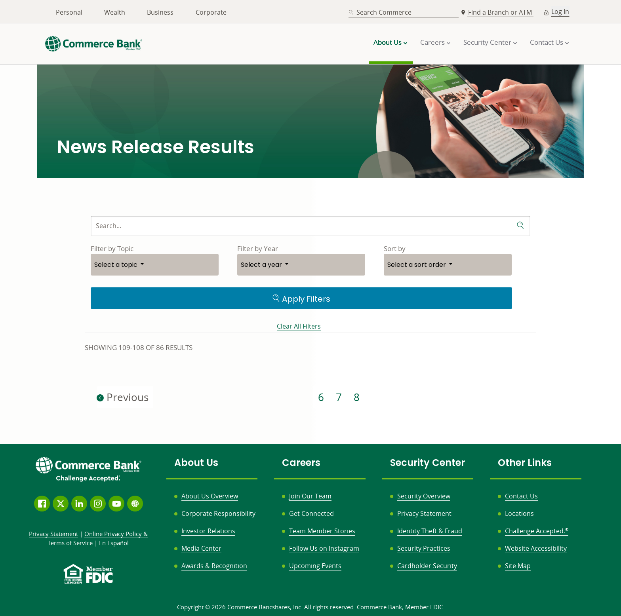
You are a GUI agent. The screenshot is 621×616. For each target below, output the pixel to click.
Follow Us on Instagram (324, 548)
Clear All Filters (299, 326)
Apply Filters (301, 298)
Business (160, 12)
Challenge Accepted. (536, 531)
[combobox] (404, 12)
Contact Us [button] (546, 42)
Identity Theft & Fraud (429, 531)
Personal (69, 12)
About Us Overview (209, 496)
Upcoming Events (315, 565)
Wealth (114, 12)
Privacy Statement (424, 513)
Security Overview (423, 496)
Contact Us (521, 496)
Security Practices (423, 548)
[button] (155, 265)
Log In (560, 11)
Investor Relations (208, 531)
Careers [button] (432, 42)
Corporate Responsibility (218, 513)
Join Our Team (310, 496)
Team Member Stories (322, 531)
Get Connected (311, 513)
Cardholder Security (427, 565)
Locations (519, 513)
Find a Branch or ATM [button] (500, 12)
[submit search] (520, 225)
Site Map (518, 565)
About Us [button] (387, 42)
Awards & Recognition (214, 565)
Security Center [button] (487, 42)
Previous (123, 397)
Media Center (201, 548)
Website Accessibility (536, 548)
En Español (114, 543)
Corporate (211, 12)
